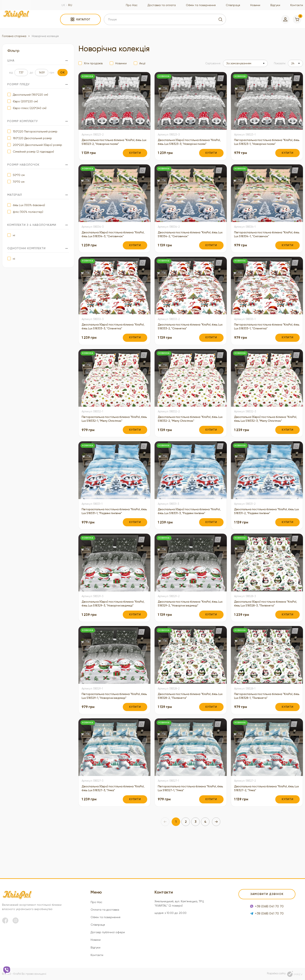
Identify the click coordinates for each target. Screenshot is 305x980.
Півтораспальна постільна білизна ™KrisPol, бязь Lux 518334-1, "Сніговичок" (264, 241)
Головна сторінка (14, 36)
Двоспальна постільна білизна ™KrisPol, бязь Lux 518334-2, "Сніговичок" (188, 241)
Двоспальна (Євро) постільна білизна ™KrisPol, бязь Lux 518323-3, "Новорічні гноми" (187, 144)
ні (14, 235)
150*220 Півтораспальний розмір (35, 131)
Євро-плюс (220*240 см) (29, 108)
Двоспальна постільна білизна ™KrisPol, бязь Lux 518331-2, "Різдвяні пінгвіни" (264, 526)
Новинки (121, 63)
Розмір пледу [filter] (38, 84)
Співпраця (233, 5)
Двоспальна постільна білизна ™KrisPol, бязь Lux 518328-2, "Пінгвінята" (188, 723)
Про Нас (131, 5)
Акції (142, 63)
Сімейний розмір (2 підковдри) (33, 151)
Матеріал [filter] (38, 195)
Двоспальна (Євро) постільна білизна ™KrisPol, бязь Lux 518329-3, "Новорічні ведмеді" (111, 627)
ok (62, 72)
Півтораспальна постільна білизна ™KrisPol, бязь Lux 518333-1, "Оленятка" (263, 334)
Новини (255, 5)
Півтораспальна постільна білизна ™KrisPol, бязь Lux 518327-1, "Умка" (185, 821)
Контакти (296, 5)
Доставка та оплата (162, 5)
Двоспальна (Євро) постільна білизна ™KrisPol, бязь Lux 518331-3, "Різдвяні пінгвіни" (187, 528)
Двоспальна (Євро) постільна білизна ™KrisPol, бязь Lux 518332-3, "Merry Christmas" (263, 430)
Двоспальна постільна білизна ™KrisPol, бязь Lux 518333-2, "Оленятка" (188, 334)
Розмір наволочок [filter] (38, 165)
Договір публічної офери (108, 932)
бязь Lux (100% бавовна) (29, 205)
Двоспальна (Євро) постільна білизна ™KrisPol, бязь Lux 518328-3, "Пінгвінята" (263, 625)
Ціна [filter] (38, 60)
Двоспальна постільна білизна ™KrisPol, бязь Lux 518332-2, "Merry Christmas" (188, 428)
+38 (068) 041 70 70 (267, 907)
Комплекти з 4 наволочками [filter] (38, 225)
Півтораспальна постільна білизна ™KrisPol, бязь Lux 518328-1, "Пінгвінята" (263, 723)
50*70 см (19, 175)
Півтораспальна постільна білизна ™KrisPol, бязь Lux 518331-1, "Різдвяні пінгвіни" (114, 526)
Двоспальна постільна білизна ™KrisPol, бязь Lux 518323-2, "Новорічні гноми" (112, 142)
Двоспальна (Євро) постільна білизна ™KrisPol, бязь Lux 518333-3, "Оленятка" (111, 334)
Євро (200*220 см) (25, 101)
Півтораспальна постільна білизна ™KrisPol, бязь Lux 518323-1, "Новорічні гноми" (262, 144)
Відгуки (275, 5)
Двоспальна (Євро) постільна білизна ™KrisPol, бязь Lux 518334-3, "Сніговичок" (112, 241)
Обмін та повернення (201, 5)
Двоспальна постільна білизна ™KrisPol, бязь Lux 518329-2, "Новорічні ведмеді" (188, 625)
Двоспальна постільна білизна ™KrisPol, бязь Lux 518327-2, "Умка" (264, 821)
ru (70, 5)
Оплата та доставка (105, 909)
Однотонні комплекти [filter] (38, 248)
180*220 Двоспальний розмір (32, 138)
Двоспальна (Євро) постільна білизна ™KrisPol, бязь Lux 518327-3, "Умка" (111, 821)
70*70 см (18, 181)
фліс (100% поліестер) (28, 211)
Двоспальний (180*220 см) (30, 94)
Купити (135, 158)
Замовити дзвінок (267, 894)
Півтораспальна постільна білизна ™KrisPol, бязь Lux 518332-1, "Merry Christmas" (109, 430)
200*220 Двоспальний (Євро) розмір (37, 144)
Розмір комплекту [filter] (38, 121)
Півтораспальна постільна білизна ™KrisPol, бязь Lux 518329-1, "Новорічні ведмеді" (109, 725)
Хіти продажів (93, 63)
